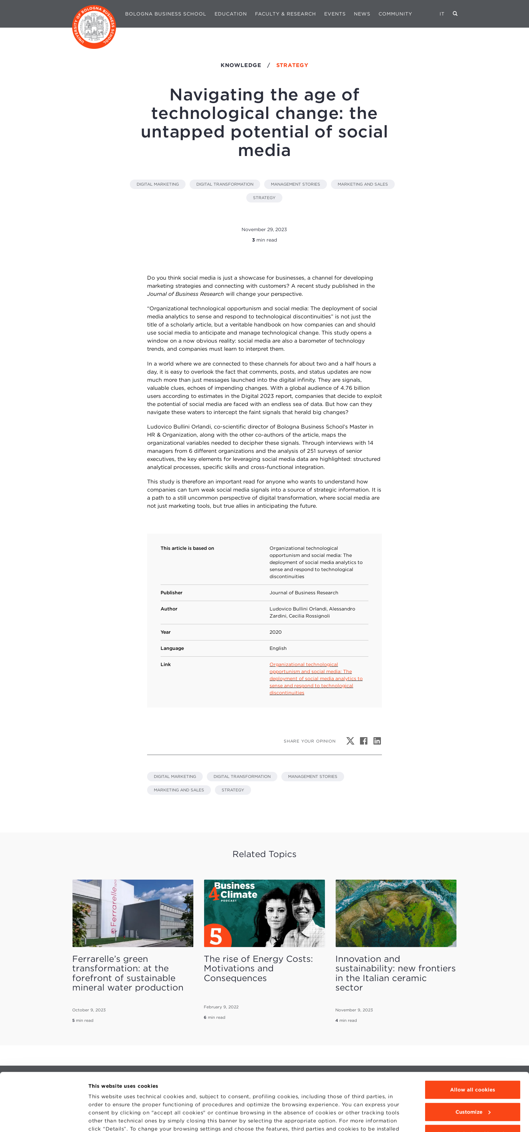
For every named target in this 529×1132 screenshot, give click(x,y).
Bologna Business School (165, 14)
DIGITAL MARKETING (158, 184)
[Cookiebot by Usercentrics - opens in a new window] (43, 1119)
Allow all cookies (472, 1053)
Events (335, 14)
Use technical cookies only (472, 1097)
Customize (473, 1075)
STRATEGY (264, 197)
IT (442, 14)
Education (231, 14)
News (362, 14)
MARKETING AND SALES (363, 184)
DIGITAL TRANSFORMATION (224, 184)
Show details (105, 1119)
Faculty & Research (285, 14)
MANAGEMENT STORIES (295, 184)
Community (395, 14)
